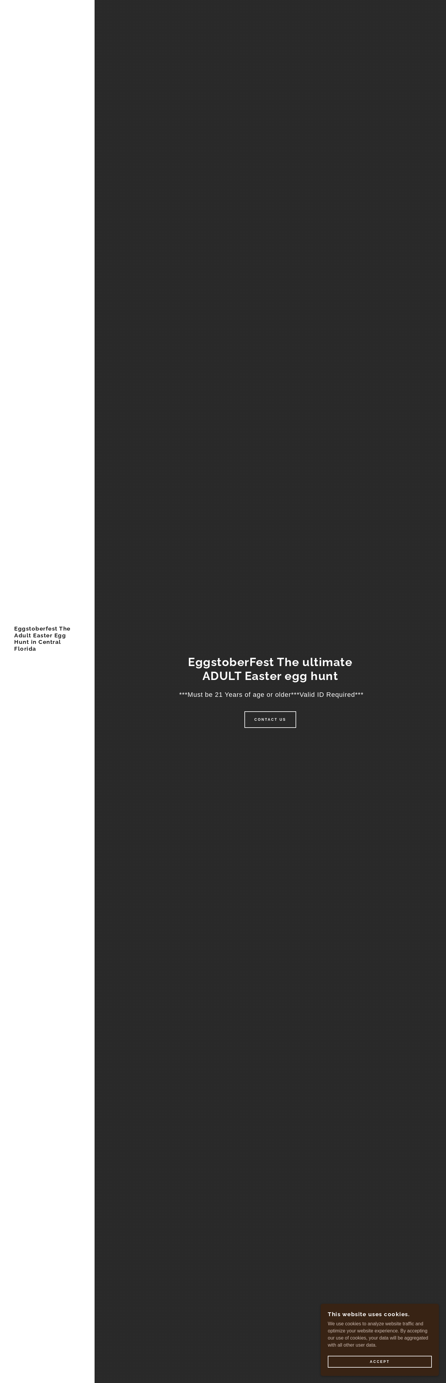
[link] (47, 649)
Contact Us (270, 720)
